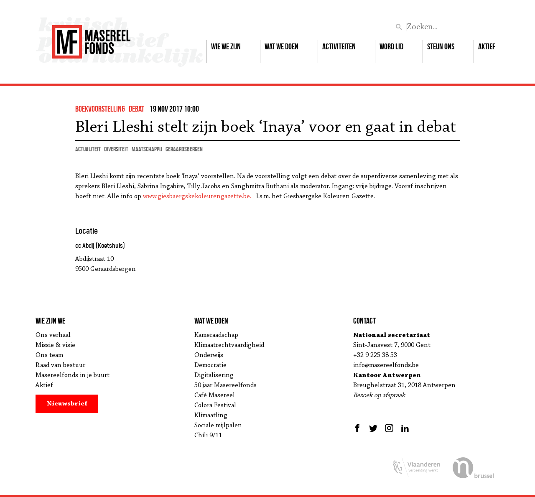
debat (136, 108)
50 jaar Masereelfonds (225, 385)
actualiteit (88, 149)
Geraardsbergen (184, 149)
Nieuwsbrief (67, 403)
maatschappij (147, 149)
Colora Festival (215, 405)
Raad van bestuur (60, 365)
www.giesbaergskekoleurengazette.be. (199, 196)
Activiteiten (339, 46)
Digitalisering (214, 375)
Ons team (49, 355)
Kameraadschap (216, 335)
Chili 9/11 (208, 435)
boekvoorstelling (100, 108)
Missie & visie (55, 345)
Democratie (210, 365)
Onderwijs (208, 355)
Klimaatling (210, 415)
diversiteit (116, 149)
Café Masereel (214, 395)
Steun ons (440, 46)
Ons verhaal (53, 335)
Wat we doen (281, 46)
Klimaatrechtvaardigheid (229, 345)
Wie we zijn (226, 46)
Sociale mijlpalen (218, 425)
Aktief (486, 46)
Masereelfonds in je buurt (73, 375)
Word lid (391, 46)
